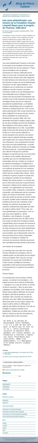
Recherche (7, 373)
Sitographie (6, 386)
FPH (4, 430)
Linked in (5, 402)
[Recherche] (10, 376)
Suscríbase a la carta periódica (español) (15, 414)
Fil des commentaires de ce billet (14, 370)
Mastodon (5, 400)
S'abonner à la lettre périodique (12, 409)
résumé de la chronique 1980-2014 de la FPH (18, 356)
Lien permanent (7, 32)
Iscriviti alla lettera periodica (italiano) (14, 416)
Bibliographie (6, 384)
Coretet (5, 425)
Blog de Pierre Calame (25, 5)
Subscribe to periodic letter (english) (13, 411)
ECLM (4, 428)
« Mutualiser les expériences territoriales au (15, 15)
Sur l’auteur (6, 389)
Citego (4, 423)
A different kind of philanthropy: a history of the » (16, 15)
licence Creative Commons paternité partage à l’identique (20, 439)
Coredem (5, 433)
